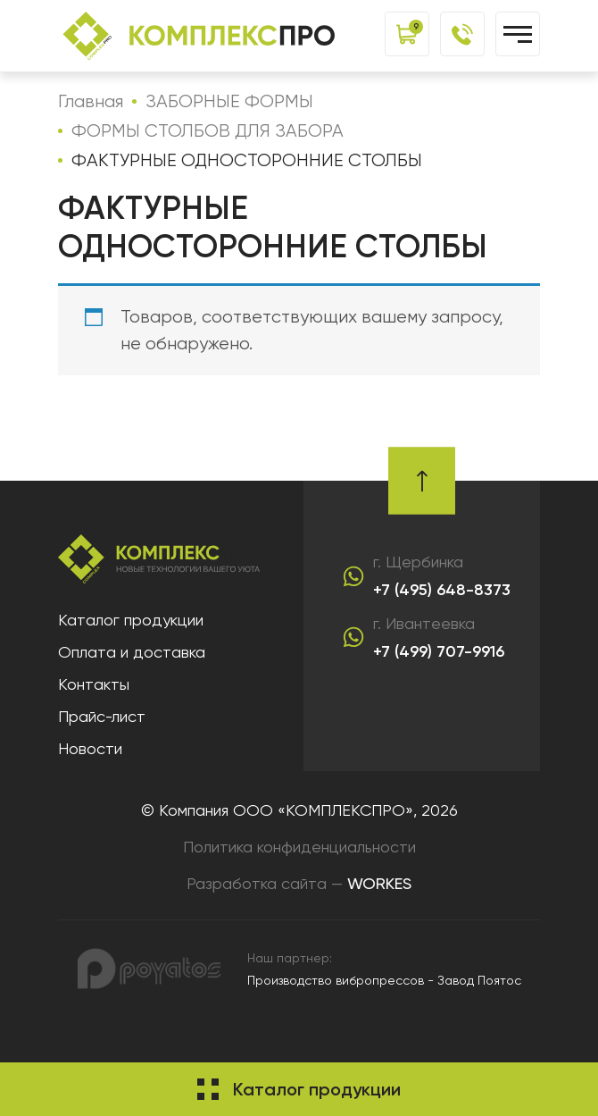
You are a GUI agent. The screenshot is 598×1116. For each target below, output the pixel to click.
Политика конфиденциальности (299, 846)
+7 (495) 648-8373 (442, 590)
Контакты (93, 684)
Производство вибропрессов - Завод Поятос (384, 980)
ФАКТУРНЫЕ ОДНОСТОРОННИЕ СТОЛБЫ (246, 160)
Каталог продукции (130, 619)
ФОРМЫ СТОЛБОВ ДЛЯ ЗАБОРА (207, 131)
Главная (90, 101)
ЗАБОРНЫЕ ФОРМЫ (229, 101)
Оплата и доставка (131, 651)
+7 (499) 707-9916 (438, 651)
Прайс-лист (101, 716)
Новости (90, 748)
